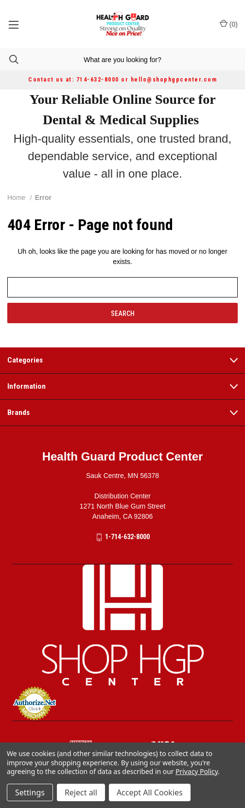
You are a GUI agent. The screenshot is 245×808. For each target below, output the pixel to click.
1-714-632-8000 (127, 537)
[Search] (9, 59)
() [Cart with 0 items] (229, 23)
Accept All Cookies (150, 792)
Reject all (81, 792)
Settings (30, 792)
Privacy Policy (196, 771)
